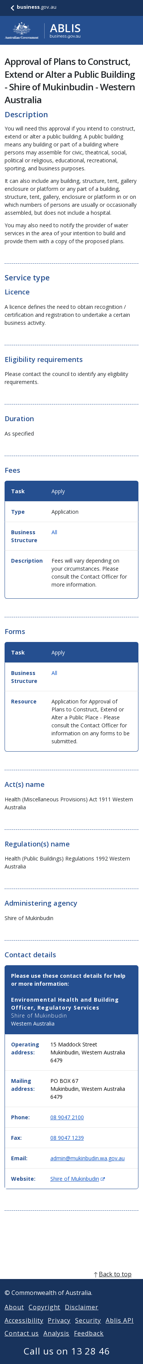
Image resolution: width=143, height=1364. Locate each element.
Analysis (56, 1342)
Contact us (22, 1342)
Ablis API (120, 1329)
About (14, 1316)
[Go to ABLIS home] (43, 30)
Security (88, 1329)
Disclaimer (81, 1316)
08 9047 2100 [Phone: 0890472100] (67, 1117)
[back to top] (71, 1283)
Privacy (59, 1329)
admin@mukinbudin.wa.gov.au (87, 1158)
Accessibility (24, 1329)
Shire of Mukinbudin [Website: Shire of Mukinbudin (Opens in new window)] (77, 1178)
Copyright (45, 1316)
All (54, 532)
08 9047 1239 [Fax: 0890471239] (67, 1137)
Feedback (89, 1342)
